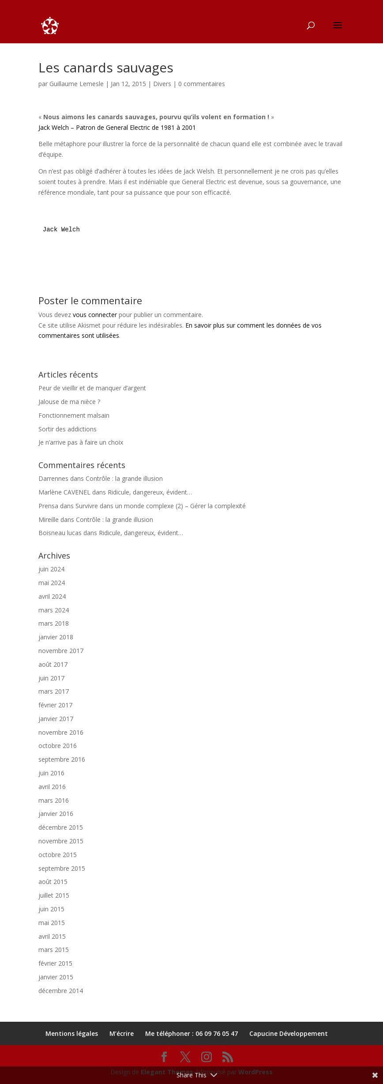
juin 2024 (51, 569)
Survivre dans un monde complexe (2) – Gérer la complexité (160, 506)
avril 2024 (52, 596)
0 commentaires (201, 83)
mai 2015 (51, 922)
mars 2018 (53, 623)
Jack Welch (61, 229)
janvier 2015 (55, 977)
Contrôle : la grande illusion (124, 478)
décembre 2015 (60, 827)
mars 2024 (53, 610)
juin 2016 (51, 773)
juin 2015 (51, 909)
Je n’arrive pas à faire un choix (80, 442)
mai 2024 (51, 582)
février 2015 (55, 963)
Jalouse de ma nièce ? (69, 401)
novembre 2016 (60, 732)
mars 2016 (53, 800)
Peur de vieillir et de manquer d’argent (92, 388)
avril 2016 (52, 786)
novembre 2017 (60, 650)
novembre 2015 (60, 841)
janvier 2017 (55, 718)
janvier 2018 (55, 637)
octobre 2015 (57, 854)
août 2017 (53, 664)
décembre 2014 (60, 990)
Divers (162, 83)
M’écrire (121, 1033)
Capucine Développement (288, 1033)
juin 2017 (51, 678)
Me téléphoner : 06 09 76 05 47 (191, 1033)
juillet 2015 (53, 895)
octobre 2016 (57, 745)
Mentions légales (71, 1033)
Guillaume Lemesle (76, 83)
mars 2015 (53, 949)
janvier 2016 (55, 813)
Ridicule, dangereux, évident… (150, 492)
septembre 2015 (61, 868)
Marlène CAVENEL (64, 492)
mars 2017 (53, 691)
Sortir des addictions (67, 429)
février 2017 (55, 705)
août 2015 (53, 881)
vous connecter (95, 314)
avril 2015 (52, 936)
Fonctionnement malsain (73, 415)
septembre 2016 (61, 759)
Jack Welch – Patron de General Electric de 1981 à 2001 (117, 127)
